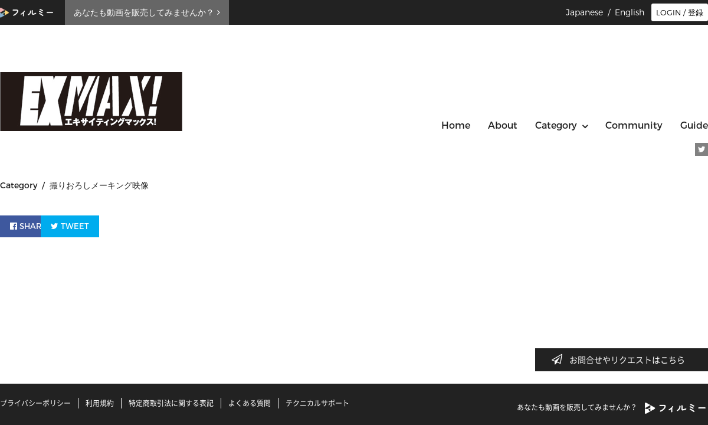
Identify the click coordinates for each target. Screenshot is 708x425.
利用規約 (100, 403)
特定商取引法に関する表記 (171, 403)
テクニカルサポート (317, 403)
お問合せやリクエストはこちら (622, 359)
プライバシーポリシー (35, 403)
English (629, 12)
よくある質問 (249, 403)
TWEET (101, 224)
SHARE (32, 224)
